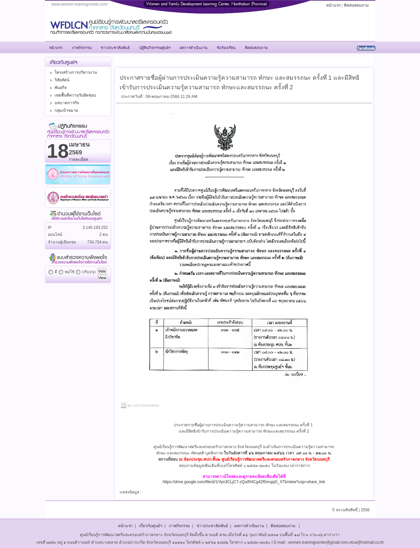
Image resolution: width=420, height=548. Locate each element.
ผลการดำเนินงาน (249, 526)
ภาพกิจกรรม (179, 526)
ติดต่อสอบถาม (356, 5)
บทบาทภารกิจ (63, 103)
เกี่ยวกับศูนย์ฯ (150, 526)
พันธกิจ (57, 87)
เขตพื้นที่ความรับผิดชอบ (72, 95)
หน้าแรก (333, 5)
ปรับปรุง (89, 272)
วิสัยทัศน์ (58, 80)
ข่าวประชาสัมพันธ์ (212, 526)
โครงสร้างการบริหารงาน (72, 72)
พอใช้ (69, 272)
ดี (56, 272)
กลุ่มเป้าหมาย (63, 110)
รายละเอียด (78, 159)
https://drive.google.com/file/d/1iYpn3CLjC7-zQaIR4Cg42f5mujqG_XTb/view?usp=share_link (244, 482)
